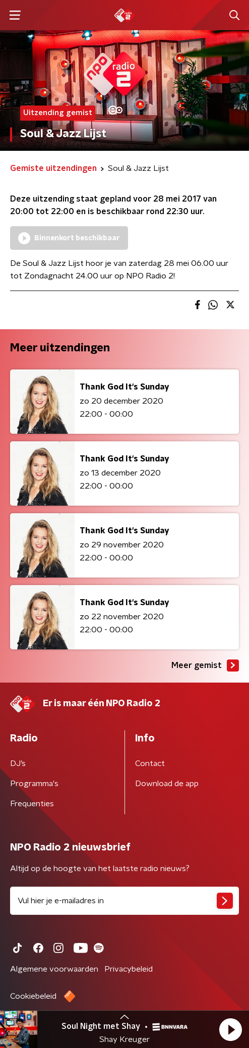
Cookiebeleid (33, 996)
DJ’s (18, 763)
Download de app (167, 784)
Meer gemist (205, 665)
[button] (230, 1029)
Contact (150, 763)
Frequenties (32, 804)
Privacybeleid (128, 969)
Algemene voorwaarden (54, 969)
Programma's (34, 784)
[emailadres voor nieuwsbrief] (124, 901)
